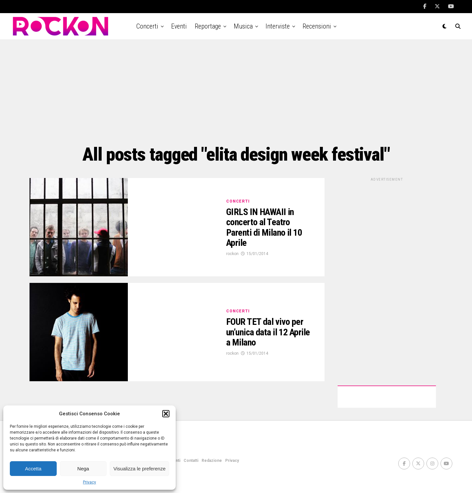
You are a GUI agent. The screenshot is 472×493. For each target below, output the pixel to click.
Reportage (208, 26)
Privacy (89, 482)
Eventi (179, 26)
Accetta (33, 468)
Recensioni (317, 26)
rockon (232, 253)
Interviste (278, 26)
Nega (83, 468)
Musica (243, 26)
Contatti (191, 460)
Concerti (147, 26)
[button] (166, 413)
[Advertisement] (236, 92)
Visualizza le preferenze (139, 468)
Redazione (212, 460)
